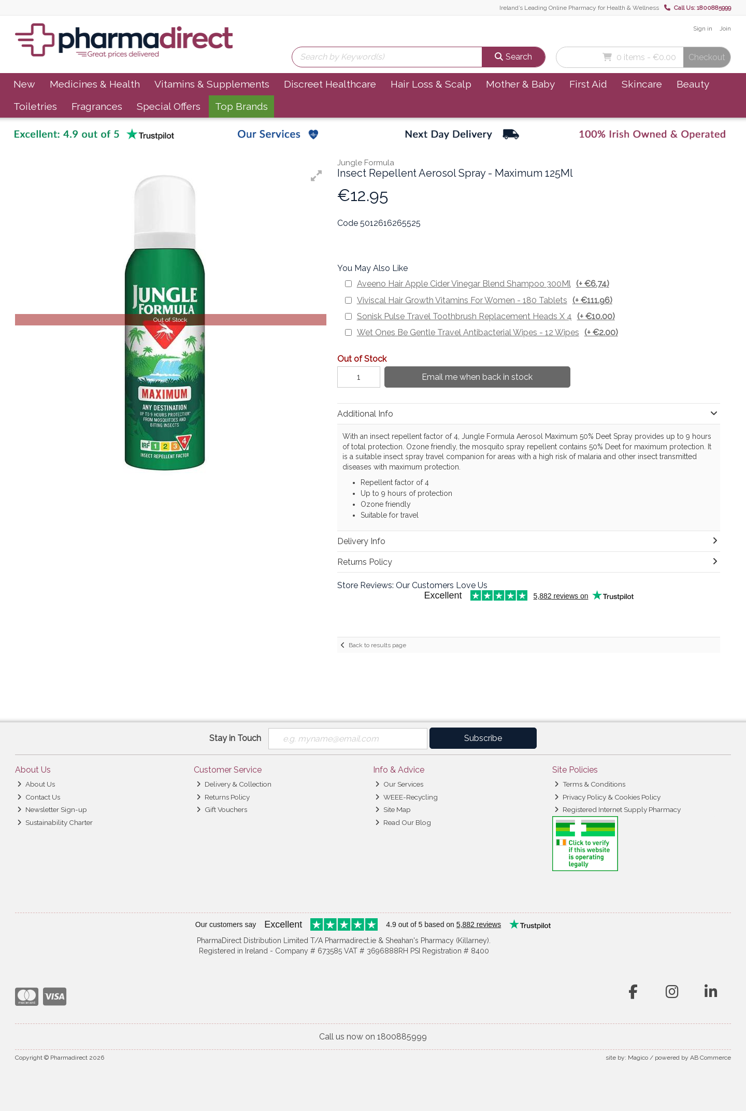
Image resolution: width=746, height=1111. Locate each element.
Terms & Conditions (589, 784)
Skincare (642, 84)
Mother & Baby (520, 84)
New (24, 84)
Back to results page (377, 645)
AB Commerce (710, 1057)
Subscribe (483, 738)
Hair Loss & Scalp (431, 84)
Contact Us (38, 797)
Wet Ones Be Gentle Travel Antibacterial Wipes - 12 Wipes (487, 332)
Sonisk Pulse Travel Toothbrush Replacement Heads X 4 (486, 316)
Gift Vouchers (221, 809)
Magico (638, 1057)
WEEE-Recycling (406, 797)
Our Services (399, 784)
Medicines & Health (95, 84)
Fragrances (96, 106)
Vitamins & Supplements (211, 84)
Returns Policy (223, 797)
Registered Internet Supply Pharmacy (617, 809)
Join (725, 28)
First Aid (588, 84)
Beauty (693, 84)
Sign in (702, 28)
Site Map (393, 809)
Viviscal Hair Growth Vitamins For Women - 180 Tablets (484, 300)
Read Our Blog (403, 822)
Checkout (706, 57)
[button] (316, 175)
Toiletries (35, 106)
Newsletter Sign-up (52, 809)
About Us (36, 784)
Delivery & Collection (233, 784)
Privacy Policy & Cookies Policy (607, 797)
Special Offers (168, 106)
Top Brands (241, 106)
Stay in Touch (235, 738)
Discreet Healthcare (330, 84)
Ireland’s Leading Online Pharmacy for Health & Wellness (579, 7)
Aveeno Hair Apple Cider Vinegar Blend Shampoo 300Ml (483, 284)
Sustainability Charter (55, 822)
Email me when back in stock (477, 377)
